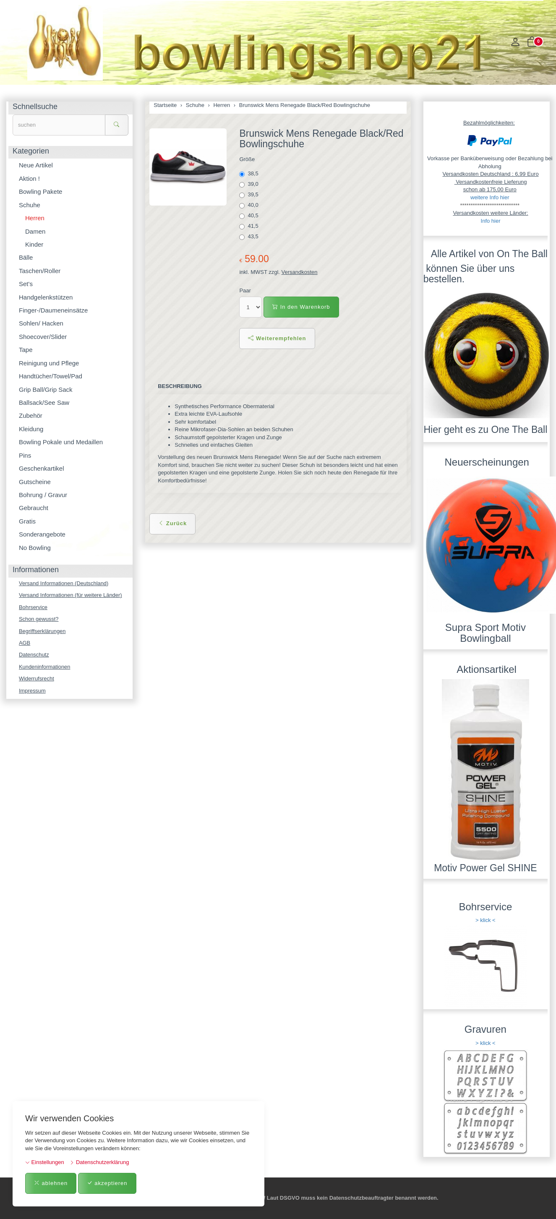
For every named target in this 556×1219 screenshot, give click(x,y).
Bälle (26, 257)
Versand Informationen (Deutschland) (64, 583)
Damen (35, 231)
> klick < (485, 920)
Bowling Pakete (40, 191)
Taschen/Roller (39, 270)
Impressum (32, 691)
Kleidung (31, 428)
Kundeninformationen (45, 667)
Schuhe (29, 204)
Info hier (491, 221)
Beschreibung (180, 386)
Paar (245, 290)
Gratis (27, 521)
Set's (26, 283)
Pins (25, 455)
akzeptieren (107, 1183)
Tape (26, 349)
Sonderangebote (42, 534)
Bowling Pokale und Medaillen (61, 441)
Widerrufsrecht (37, 679)
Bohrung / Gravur (43, 494)
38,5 (249, 173)
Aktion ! (29, 178)
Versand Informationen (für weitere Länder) (71, 595)
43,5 (249, 236)
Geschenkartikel (41, 468)
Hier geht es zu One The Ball (485, 429)
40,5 (249, 215)
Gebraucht (33, 507)
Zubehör (30, 415)
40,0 (249, 205)
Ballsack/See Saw (44, 402)
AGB (24, 643)
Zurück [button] (172, 523)
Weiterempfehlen (277, 338)
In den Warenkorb (301, 307)
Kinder (34, 244)
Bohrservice (33, 607)
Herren (34, 217)
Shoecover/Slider (43, 336)
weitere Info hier (489, 197)
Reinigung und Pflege (49, 363)
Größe (247, 159)
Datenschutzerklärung (99, 1162)
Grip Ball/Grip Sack (46, 389)
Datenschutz (34, 655)
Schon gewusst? (39, 619)
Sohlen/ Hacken (41, 323)
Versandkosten (300, 272)
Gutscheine (35, 481)
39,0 (249, 184)
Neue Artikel (36, 165)
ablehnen (51, 1183)
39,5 (249, 194)
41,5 (249, 226)
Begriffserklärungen (42, 631)
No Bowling (35, 547)
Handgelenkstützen (46, 297)
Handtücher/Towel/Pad (50, 376)
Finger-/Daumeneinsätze (53, 310)
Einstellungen (44, 1162)
